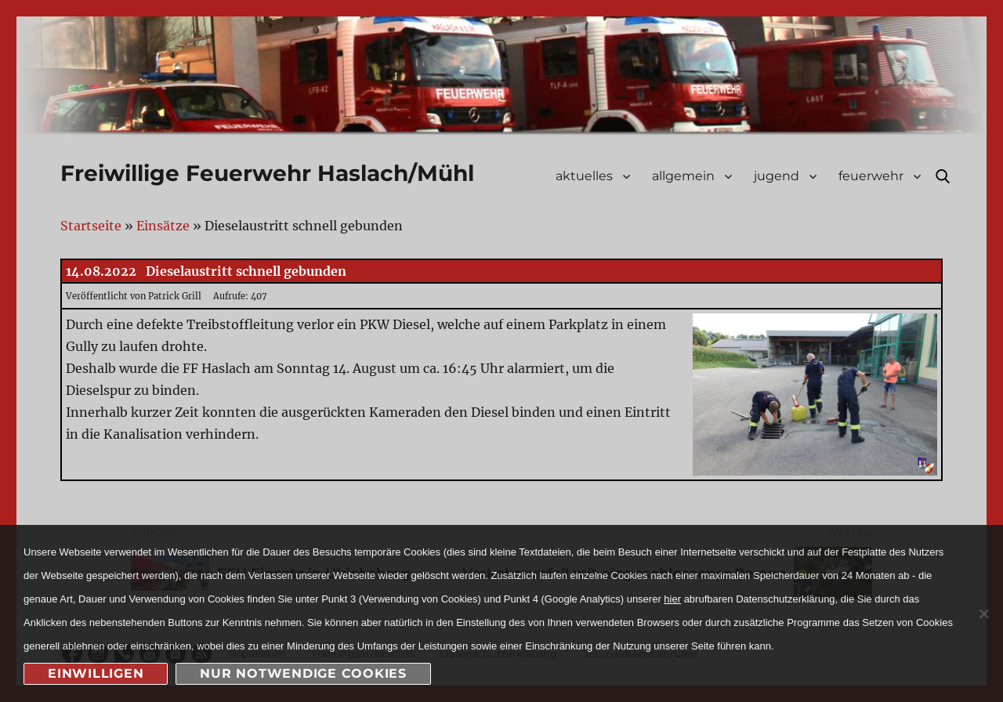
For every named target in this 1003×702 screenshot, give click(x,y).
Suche (943, 176)
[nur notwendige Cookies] (983, 613)
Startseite (90, 225)
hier (672, 599)
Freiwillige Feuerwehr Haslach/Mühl (267, 173)
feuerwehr (870, 175)
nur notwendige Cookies (303, 673)
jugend (776, 175)
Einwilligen (95, 673)
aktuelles (584, 175)
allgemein (683, 175)
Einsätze (163, 225)
